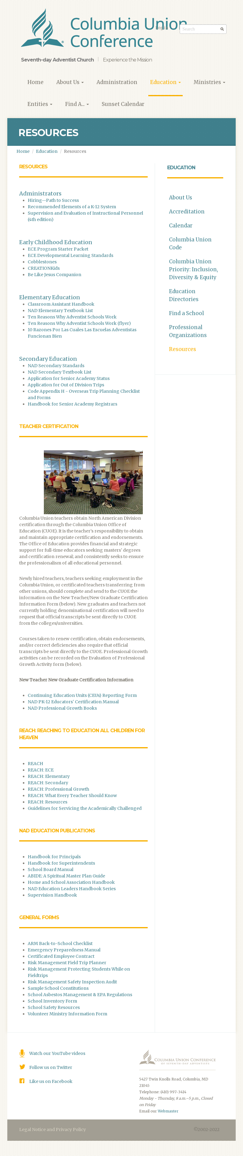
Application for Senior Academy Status (69, 378)
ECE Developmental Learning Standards (70, 255)
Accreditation (187, 211)
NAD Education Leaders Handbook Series (72, 888)
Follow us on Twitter (50, 1067)
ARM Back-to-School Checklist (60, 943)
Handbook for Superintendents (62, 863)
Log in (161, 27)
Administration (117, 82)
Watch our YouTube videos (57, 1053)
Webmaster (168, 1111)
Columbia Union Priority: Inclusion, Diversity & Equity (193, 269)
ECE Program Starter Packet (58, 249)
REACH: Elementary (49, 776)
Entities (39, 104)
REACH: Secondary (48, 782)
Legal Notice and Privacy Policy (52, 1129)
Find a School (186, 313)
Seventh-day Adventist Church (57, 60)
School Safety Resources (54, 1007)
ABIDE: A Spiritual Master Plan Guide (67, 876)
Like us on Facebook (50, 1081)
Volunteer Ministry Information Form (67, 1014)
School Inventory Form (52, 1001)
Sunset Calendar (123, 104)
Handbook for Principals (55, 856)
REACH (35, 763)
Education (165, 82)
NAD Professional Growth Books (63, 708)
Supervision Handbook (52, 895)
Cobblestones (42, 262)
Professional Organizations (188, 331)
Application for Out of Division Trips (66, 385)
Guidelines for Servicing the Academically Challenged (85, 808)
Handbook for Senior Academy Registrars (72, 404)
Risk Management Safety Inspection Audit (72, 982)
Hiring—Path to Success (53, 200)
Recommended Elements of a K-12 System (72, 206)
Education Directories (184, 295)
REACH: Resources (47, 802)
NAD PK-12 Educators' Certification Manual (73, 701)
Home (35, 82)
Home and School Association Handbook (72, 882)
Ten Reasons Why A (48, 323)
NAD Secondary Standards (56, 365)
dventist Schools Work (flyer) (100, 323)
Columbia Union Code (190, 243)
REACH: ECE (41, 770)
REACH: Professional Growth (58, 789)
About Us (70, 82)
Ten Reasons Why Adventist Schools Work (72, 317)
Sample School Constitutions (58, 988)
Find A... (77, 104)
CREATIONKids (44, 268)
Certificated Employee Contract (61, 956)
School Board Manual (51, 869)
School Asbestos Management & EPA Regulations (80, 994)
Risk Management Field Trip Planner (67, 962)
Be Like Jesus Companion (54, 274)
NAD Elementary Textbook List (60, 310)
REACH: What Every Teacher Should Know (72, 795)
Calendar (180, 225)
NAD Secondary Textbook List (59, 372)
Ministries (209, 82)
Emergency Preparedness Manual (64, 950)
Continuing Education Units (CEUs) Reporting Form (82, 695)
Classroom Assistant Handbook (61, 304)
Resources (182, 349)
